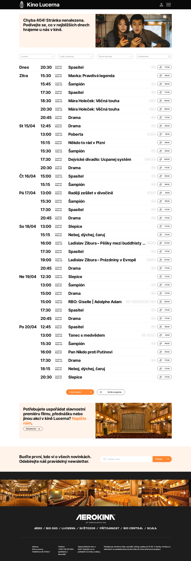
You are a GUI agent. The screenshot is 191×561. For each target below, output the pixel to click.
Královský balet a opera (140, 290)
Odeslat (158, 444)
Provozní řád (74, 556)
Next (183, 477)
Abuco (29, 553)
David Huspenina (44, 553)
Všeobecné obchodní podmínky (31, 556)
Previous (8, 477)
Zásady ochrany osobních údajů (56, 556)
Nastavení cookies (87, 556)
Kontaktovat (33, 417)
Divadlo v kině (150, 147)
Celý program (75, 380)
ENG (153, 55)
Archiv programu (110, 380)
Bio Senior (151, 122)
